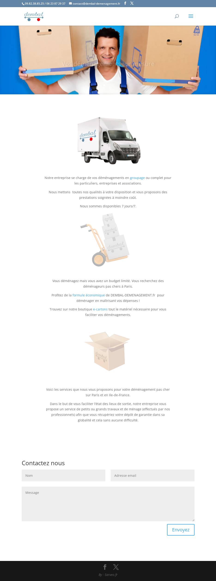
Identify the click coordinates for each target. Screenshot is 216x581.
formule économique (89, 295)
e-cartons (100, 309)
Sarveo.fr (111, 574)
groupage (137, 178)
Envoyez (180, 530)
